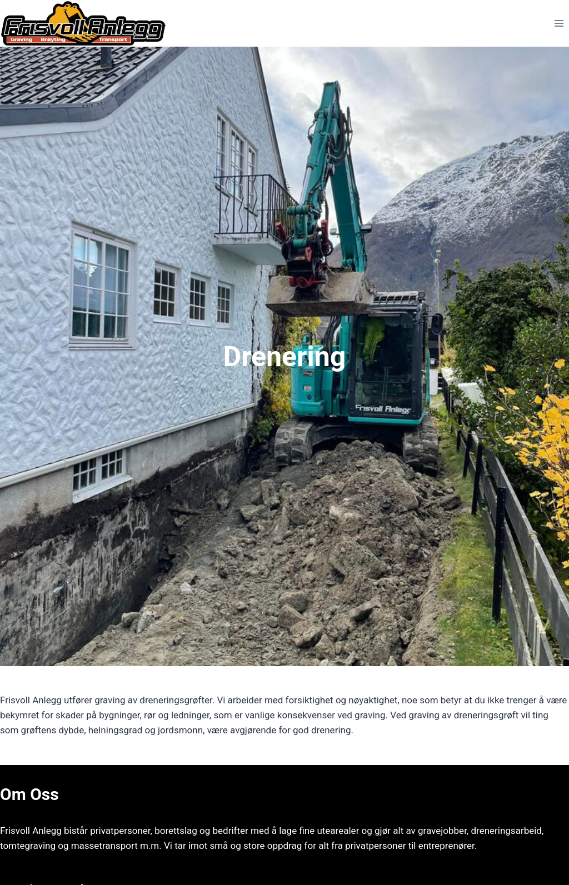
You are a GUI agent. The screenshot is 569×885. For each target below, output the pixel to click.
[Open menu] (558, 23)
